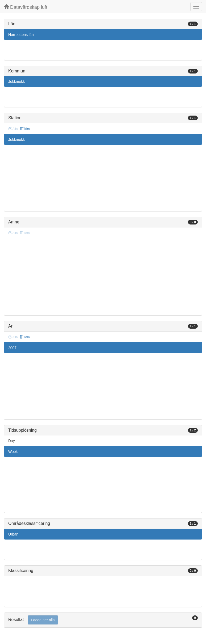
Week (13, 452)
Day (11, 441)
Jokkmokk (16, 81)
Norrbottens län (21, 34)
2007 (12, 348)
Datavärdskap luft (25, 7)
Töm (24, 129)
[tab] (103, 620)
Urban (13, 534)
